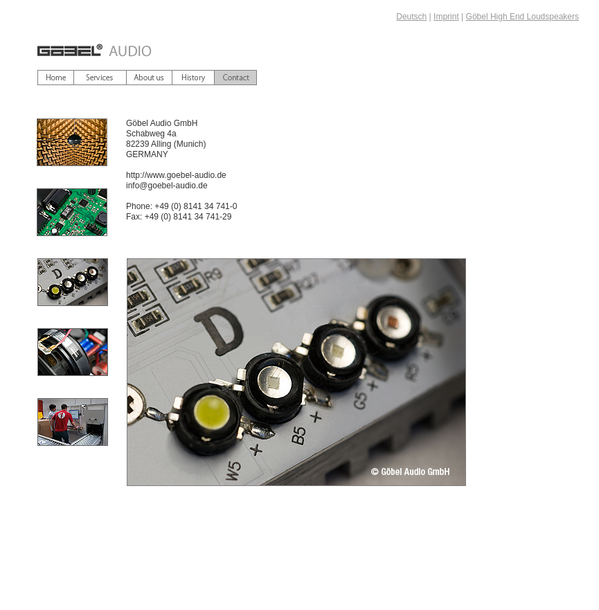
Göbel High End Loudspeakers (522, 16)
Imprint (446, 16)
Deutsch (411, 16)
